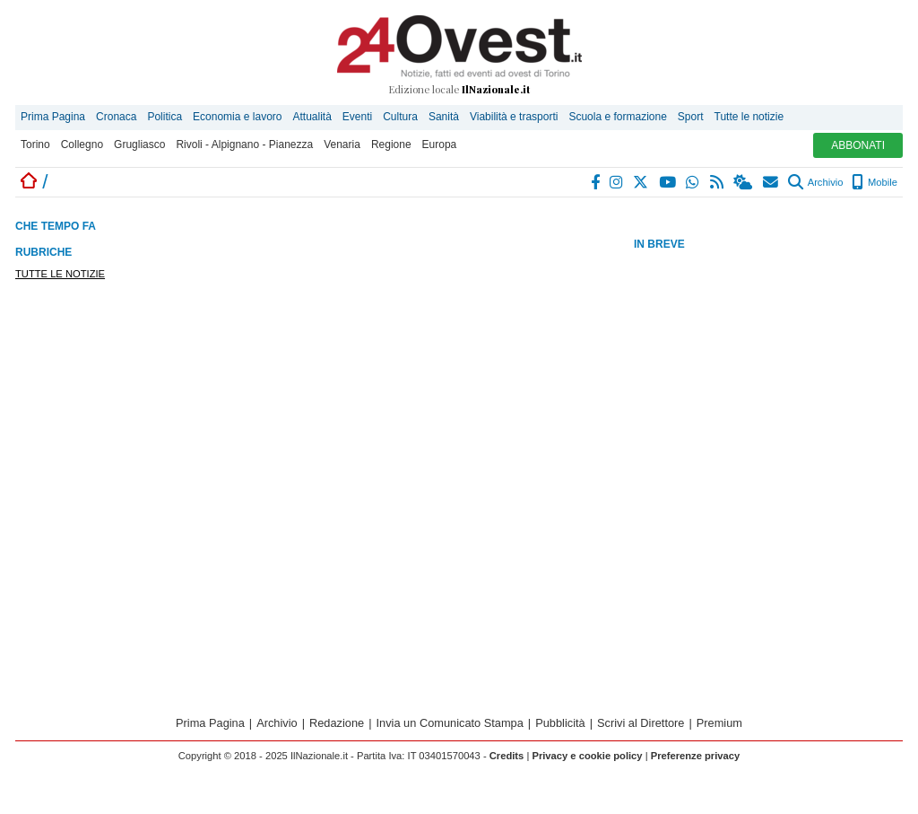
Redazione (336, 723)
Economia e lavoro (237, 116)
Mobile (874, 182)
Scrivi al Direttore (640, 723)
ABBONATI (858, 145)
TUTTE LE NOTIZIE (60, 273)
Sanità (444, 116)
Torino (35, 144)
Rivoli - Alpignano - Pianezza (244, 144)
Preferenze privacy (695, 755)
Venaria (342, 144)
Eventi (357, 116)
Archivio (815, 182)
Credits (506, 755)
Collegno (82, 144)
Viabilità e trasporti (514, 116)
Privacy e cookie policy (587, 755)
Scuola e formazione (617, 116)
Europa (439, 144)
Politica (164, 116)
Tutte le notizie (749, 116)
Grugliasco (139, 144)
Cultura (400, 116)
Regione (391, 144)
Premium (719, 723)
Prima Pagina (53, 116)
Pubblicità (560, 723)
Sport (691, 116)
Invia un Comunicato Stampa (450, 723)
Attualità (311, 116)
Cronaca (116, 116)
